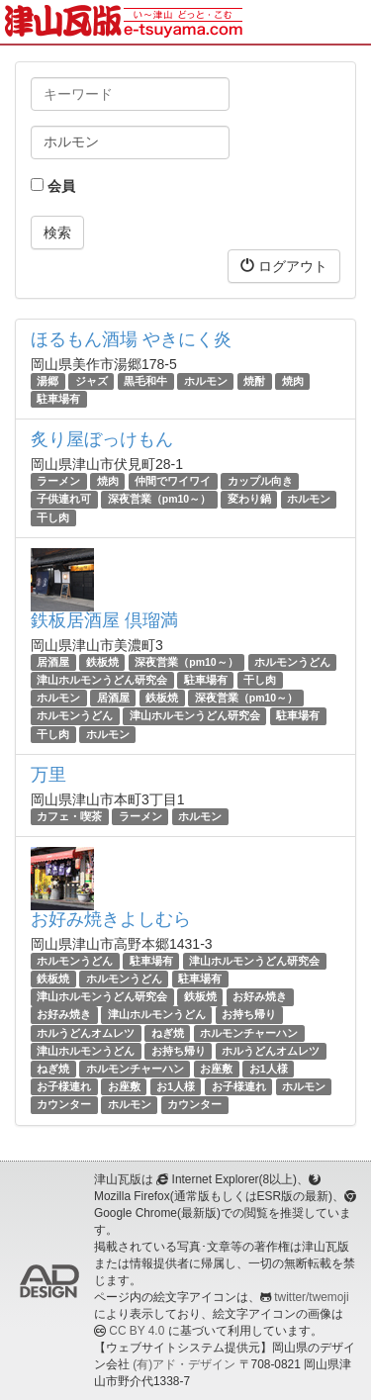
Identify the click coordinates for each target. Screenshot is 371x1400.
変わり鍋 (249, 500)
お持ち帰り (249, 1015)
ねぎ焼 (167, 1033)
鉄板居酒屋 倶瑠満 (104, 620)
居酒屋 (53, 662)
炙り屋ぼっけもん (102, 439)
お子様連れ (64, 1086)
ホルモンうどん (292, 662)
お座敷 (216, 1068)
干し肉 (53, 517)
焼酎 (254, 381)
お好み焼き (259, 996)
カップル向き (260, 481)
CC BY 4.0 (136, 1331)
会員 (53, 186)
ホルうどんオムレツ (86, 1033)
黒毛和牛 (145, 381)
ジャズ (91, 381)
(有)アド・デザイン (184, 1364)
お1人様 (268, 1068)
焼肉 (293, 381)
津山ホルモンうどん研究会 (102, 680)
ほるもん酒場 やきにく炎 (131, 339)
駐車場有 (58, 399)
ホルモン (206, 381)
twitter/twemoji (311, 1297)
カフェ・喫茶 (69, 816)
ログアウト (283, 265)
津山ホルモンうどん (157, 1015)
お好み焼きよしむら (111, 919)
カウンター (64, 1104)
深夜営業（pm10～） (159, 500)
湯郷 (47, 381)
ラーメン (58, 481)
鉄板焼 (102, 662)
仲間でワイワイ (173, 481)
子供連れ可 (64, 500)
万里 (48, 775)
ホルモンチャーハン (249, 1033)
